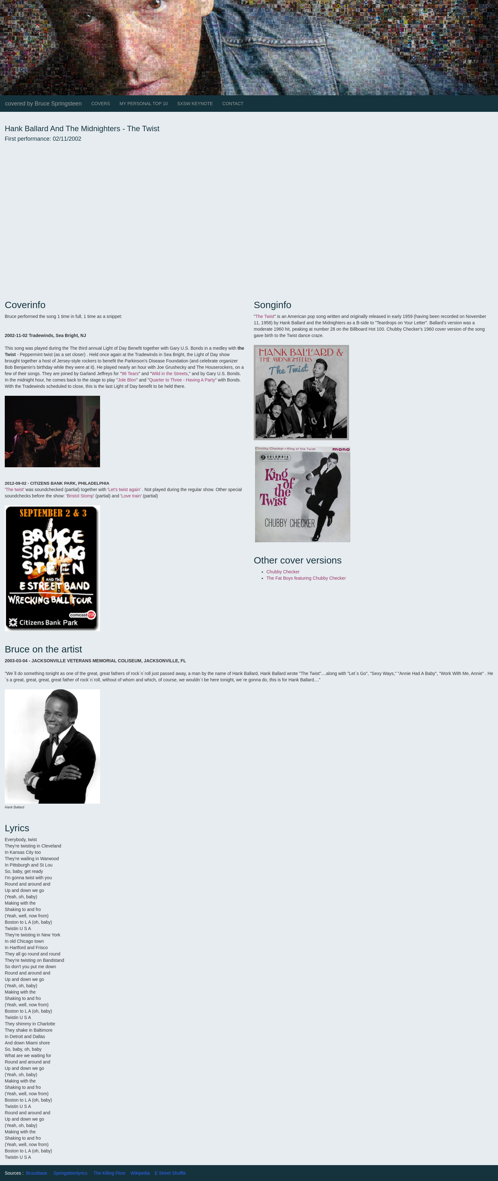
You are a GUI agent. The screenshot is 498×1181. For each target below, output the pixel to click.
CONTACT (233, 103)
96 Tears (130, 373)
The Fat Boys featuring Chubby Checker (306, 578)
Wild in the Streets (169, 373)
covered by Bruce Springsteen (43, 103)
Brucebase (36, 1173)
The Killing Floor (109, 1173)
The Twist (264, 316)
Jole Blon (127, 379)
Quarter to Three (165, 379)
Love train (131, 495)
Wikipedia (140, 1173)
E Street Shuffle (170, 1173)
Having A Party (200, 379)
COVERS (100, 103)
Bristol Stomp (80, 495)
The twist (15, 489)
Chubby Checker (282, 571)
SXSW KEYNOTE (195, 103)
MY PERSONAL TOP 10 (143, 103)
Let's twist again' (124, 489)
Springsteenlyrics (70, 1173)
